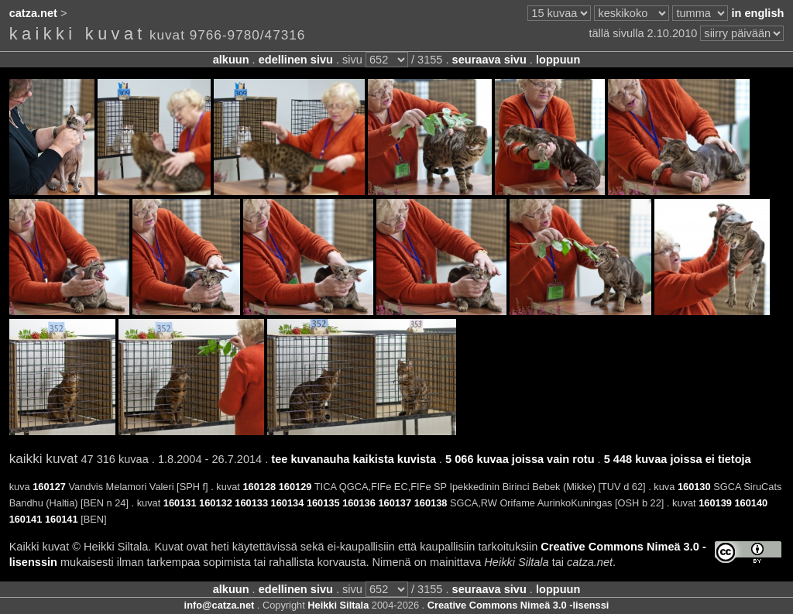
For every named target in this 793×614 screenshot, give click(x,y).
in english (757, 13)
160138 (431, 503)
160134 (287, 503)
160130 (694, 486)
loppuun (558, 59)
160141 (26, 519)
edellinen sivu (296, 59)
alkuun (231, 59)
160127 (49, 486)
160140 (750, 503)
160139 (715, 503)
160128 (259, 486)
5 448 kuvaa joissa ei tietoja (677, 459)
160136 (359, 503)
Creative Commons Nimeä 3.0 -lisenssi (518, 605)
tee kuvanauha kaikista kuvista (353, 459)
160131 (180, 503)
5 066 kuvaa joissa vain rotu (519, 459)
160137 (394, 503)
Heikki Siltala (338, 605)
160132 (215, 503)
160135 (323, 503)
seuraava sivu (489, 59)
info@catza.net (219, 605)
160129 (295, 486)
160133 (251, 503)
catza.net (33, 13)
